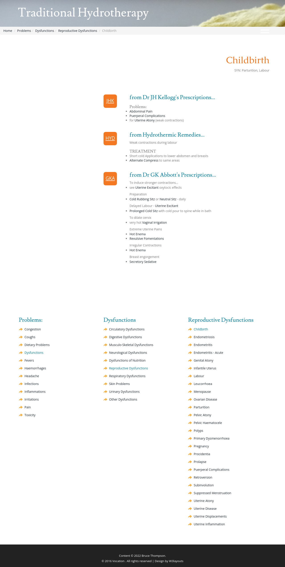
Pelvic (202, 415)
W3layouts (176, 561)
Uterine (144, 120)
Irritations (31, 399)
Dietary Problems (37, 345)
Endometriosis (204, 337)
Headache (31, 376)
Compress (144, 160)
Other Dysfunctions (123, 399)
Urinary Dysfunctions (124, 391)
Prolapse (200, 462)
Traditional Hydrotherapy (83, 12)
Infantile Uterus (205, 368)
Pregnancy (201, 446)
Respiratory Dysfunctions (127, 376)
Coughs (29, 337)
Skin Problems (119, 384)
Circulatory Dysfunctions (127, 329)
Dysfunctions (44, 31)
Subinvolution (204, 485)
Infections (31, 384)
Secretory (143, 262)
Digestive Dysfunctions (125, 337)
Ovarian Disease (205, 399)
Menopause (202, 391)
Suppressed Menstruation (212, 493)
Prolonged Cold (144, 211)
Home (7, 31)
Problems (24, 31)
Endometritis (203, 345)
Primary (212, 438)
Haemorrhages (35, 368)
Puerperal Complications (147, 116)
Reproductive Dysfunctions (77, 31)
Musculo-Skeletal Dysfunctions (131, 345)
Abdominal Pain (141, 111)
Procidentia (202, 454)
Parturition (201, 407)
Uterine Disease (205, 508)
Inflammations (34, 391)
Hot (138, 234)
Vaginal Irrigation (154, 222)
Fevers (29, 360)
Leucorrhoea (203, 384)
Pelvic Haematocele (208, 423)
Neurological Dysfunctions (128, 352)
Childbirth (201, 329)
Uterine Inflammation (209, 524)
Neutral (168, 199)
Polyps (198, 430)
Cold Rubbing (142, 199)
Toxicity (29, 415)
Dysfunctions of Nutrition (127, 360)
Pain (27, 407)
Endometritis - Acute (208, 352)
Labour (199, 376)
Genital (203, 360)
